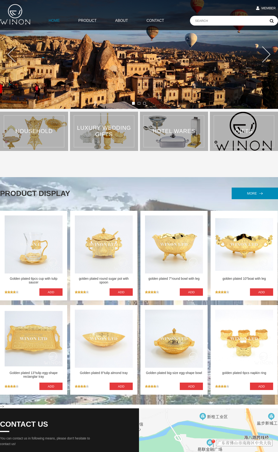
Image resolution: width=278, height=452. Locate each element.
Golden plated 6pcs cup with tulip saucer (33, 280)
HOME (54, 21)
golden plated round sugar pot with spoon (104, 280)
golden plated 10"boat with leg (244, 278)
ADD (51, 292)
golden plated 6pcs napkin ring (244, 373)
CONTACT (155, 21)
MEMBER (269, 8)
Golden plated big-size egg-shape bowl (174, 373)
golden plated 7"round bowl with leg (174, 278)
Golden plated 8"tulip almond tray (104, 373)
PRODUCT (87, 21)
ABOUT (121, 21)
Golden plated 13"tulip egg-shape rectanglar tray (33, 374)
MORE (255, 193)
